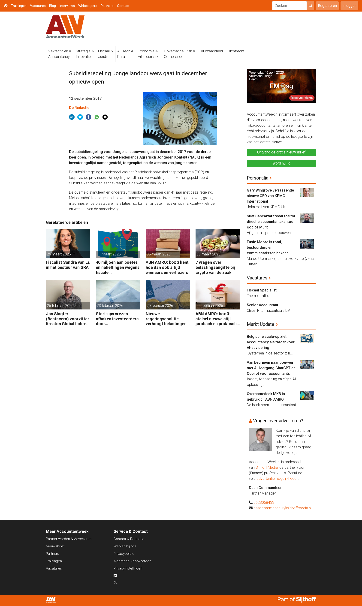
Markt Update (260, 324)
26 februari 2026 (60, 305)
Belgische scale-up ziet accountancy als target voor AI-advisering (271, 342)
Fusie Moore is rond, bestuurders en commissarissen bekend (268, 247)
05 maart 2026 (208, 254)
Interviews (67, 6)
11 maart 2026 (109, 254)
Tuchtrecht (235, 51)
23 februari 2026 (110, 305)
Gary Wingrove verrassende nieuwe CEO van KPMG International (270, 196)
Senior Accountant (262, 305)
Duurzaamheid (211, 51)
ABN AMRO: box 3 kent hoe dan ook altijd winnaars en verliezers (167, 267)
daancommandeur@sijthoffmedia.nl (282, 508)
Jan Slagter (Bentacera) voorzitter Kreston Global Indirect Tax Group (68, 318)
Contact (123, 6)
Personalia (257, 178)
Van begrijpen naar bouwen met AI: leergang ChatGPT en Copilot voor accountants (271, 368)
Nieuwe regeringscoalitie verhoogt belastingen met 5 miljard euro (166, 318)
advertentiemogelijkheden (277, 478)
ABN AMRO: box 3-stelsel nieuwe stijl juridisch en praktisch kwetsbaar (216, 318)
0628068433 (263, 502)
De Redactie (79, 107)
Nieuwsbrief (55, 546)
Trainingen (19, 6)
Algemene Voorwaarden (132, 561)
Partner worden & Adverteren (68, 539)
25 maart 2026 (59, 254)
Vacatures (38, 6)
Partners (107, 6)
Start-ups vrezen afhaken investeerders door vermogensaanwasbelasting (118, 318)
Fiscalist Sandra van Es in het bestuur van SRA (68, 265)
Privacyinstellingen (128, 568)
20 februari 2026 (160, 305)
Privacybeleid (124, 554)
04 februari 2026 (209, 305)
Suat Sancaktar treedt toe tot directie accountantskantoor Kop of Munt (271, 221)
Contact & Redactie (129, 539)
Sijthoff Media (267, 467)
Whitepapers (87, 6)
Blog (52, 6)
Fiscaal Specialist (262, 290)
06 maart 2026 (159, 254)
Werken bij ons (125, 546)
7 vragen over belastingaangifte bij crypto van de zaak (215, 267)
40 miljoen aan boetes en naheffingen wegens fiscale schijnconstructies (117, 267)
